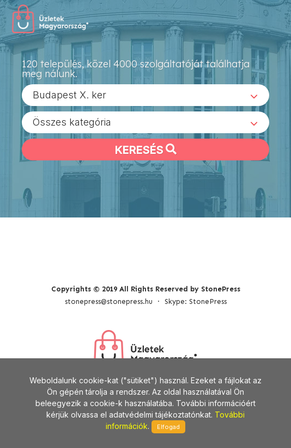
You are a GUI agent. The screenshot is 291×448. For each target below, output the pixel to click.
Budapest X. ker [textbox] (69, 95)
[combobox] (145, 95)
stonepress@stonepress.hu (109, 301)
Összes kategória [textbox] (72, 122)
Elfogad (168, 427)
